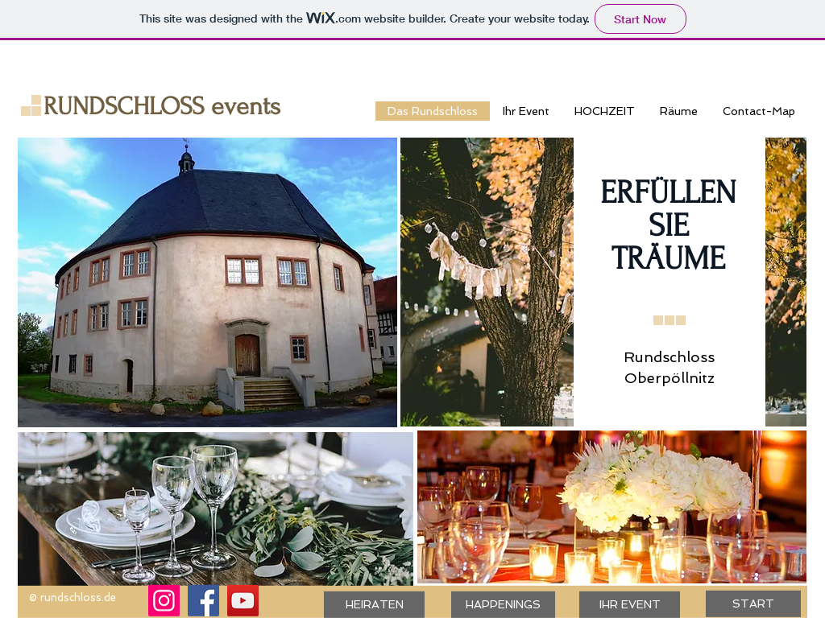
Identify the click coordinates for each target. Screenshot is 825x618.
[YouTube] (243, 600)
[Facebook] (203, 600)
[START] (753, 604)
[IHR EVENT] (629, 604)
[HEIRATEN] (374, 604)
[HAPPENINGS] (503, 604)
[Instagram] (164, 600)
